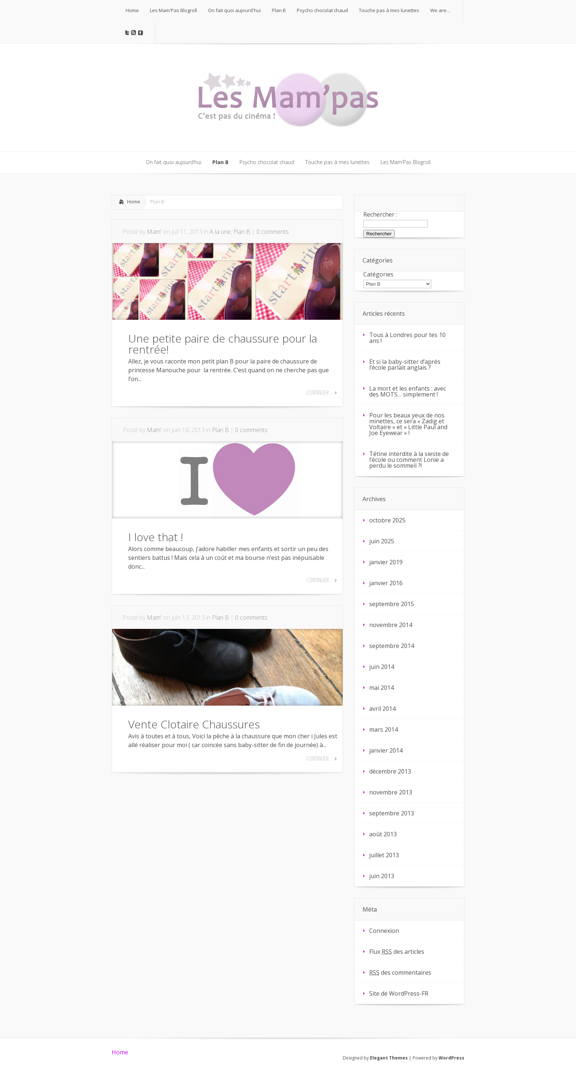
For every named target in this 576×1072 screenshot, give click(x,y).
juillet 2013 (384, 855)
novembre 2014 (390, 625)
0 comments (272, 232)
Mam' (154, 232)
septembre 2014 (391, 646)
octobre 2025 (387, 520)
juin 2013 (381, 876)
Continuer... (319, 392)
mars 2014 (383, 729)
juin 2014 (381, 667)
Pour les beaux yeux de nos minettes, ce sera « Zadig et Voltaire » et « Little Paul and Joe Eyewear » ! (408, 424)
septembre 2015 (391, 604)
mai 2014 (381, 688)
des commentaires (400, 972)
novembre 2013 (390, 792)
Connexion (384, 931)
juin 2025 (381, 541)
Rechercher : (380, 214)
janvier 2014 (386, 750)
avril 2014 (382, 709)
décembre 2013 (390, 771)
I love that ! (155, 536)
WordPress (451, 1058)
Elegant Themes (389, 1058)
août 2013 (383, 834)
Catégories (378, 274)
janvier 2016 (386, 583)
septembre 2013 (391, 813)
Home (133, 201)
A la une (220, 232)
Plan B (241, 232)
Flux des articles (396, 952)
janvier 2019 (386, 562)
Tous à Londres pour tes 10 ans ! (407, 338)
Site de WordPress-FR (398, 993)
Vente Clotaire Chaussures (194, 724)
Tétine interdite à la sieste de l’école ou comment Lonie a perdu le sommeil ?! (409, 460)
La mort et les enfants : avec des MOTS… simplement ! (407, 391)
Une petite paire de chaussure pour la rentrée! (222, 344)
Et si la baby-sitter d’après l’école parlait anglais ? (404, 365)
